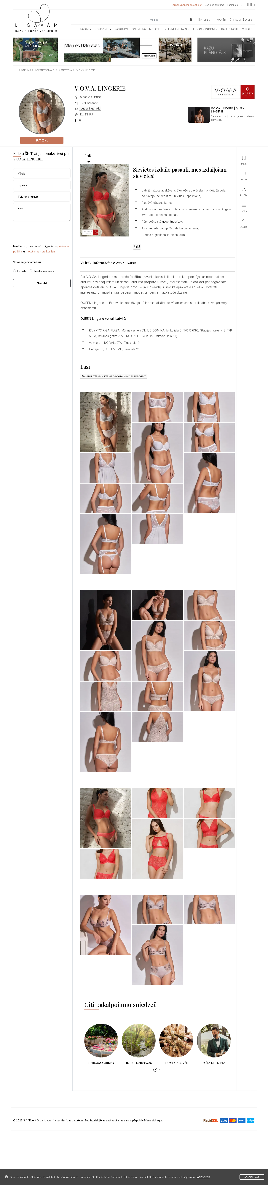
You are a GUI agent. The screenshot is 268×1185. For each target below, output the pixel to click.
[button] (155, 1070)
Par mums (232, 5)
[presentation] (41, 230)
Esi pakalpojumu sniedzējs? (187, 5)
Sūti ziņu (42, 140)
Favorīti (220, 19)
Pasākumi (121, 29)
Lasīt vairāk (203, 1176)
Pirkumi (235, 19)
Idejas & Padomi (205, 29)
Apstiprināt (251, 1177)
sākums (26, 70)
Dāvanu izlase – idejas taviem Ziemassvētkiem (113, 376)
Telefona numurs (44, 271)
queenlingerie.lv (90, 108)
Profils (204, 19)
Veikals (247, 29)
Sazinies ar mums (214, 5)
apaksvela (65, 70)
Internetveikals (176, 29)
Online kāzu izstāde (146, 29)
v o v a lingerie (85, 70)
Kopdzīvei (103, 29)
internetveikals (45, 70)
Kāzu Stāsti (229, 29)
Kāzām (85, 29)
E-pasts (21, 271)
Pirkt (137, 246)
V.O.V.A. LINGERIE (126, 263)
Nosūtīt (42, 283)
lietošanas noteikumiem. (41, 251)
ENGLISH (248, 19)
